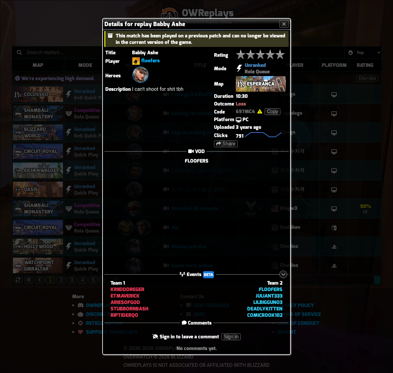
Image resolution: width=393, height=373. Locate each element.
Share (225, 143)
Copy (272, 111)
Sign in (231, 336)
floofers (150, 60)
